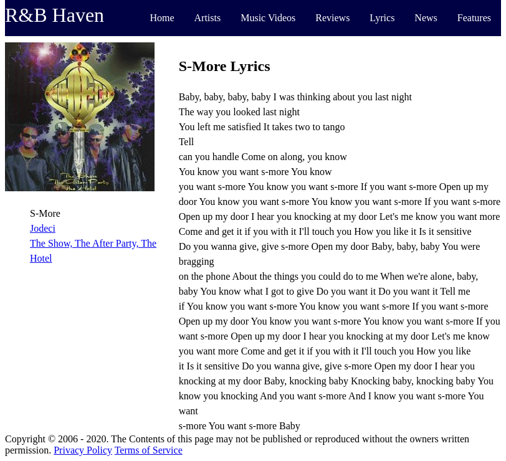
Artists (207, 17)
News (425, 17)
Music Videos (268, 17)
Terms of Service (149, 450)
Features (474, 17)
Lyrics (382, 17)
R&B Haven (54, 15)
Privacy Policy (83, 450)
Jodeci (42, 228)
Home (162, 17)
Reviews (332, 17)
